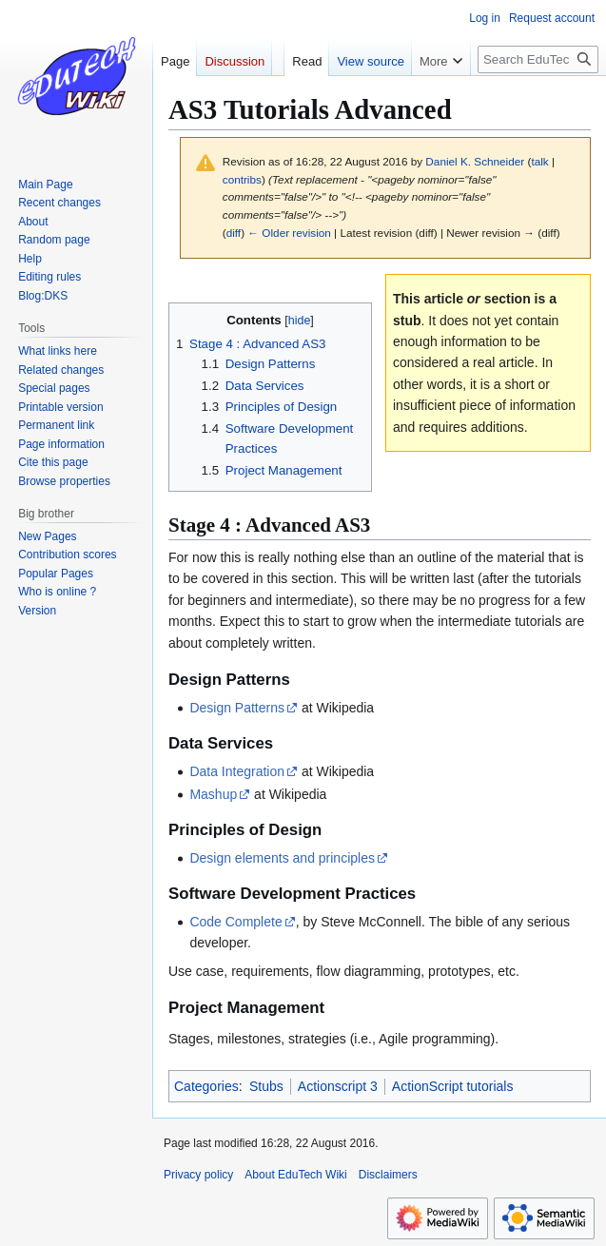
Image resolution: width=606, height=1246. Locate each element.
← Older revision (289, 232)
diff (233, 232)
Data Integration (236, 771)
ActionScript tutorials (453, 1086)
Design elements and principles (282, 858)
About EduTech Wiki (295, 1174)
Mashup (213, 794)
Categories (206, 1086)
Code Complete (235, 921)
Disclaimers (388, 1174)
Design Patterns (236, 707)
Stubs (266, 1086)
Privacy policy (198, 1174)
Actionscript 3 (338, 1086)
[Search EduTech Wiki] (538, 59)
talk (539, 161)
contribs (242, 179)
